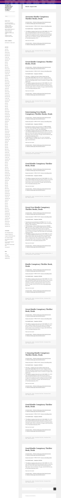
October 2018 (7, 177)
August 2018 (7, 180)
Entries (7, 255)
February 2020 (7, 150)
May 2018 (6, 185)
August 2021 (7, 121)
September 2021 (7, 119)
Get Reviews (53, 0)
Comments (7, 256)
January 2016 (7, 223)
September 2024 (7, 75)
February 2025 (7, 68)
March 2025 (7, 67)
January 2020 (7, 152)
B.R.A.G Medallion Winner (9, 232)
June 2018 (6, 183)
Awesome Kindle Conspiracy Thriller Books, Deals (37, 18)
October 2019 (7, 157)
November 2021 (7, 116)
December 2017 (7, 193)
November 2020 (7, 136)
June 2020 (6, 144)
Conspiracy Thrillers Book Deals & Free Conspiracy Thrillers (9, 7)
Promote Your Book (29, 26)
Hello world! (13, 42)
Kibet (33, 50)
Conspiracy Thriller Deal (9, 234)
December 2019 (7, 154)
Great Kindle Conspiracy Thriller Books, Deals (39, 63)
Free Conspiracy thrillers (29, 153)
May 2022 (6, 106)
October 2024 (7, 73)
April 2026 (6, 49)
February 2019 (7, 170)
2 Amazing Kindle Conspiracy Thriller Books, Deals (37, 354)
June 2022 (6, 104)
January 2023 (7, 93)
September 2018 (7, 178)
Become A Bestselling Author (46, 26)
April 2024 (6, 78)
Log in (6, 253)
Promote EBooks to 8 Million (10, 0)
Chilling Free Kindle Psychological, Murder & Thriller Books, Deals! (9, 26)
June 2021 (6, 124)
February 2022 (7, 111)
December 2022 (7, 95)
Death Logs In (28, 137)
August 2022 (7, 101)
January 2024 (7, 83)
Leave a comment (31, 51)
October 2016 (7, 216)
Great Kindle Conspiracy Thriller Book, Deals (39, 310)
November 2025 (7, 55)
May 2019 (6, 165)
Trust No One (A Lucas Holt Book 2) (32, 222)
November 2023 (7, 85)
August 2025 (7, 60)
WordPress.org (7, 258)
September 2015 (7, 226)
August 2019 (7, 160)
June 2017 (6, 203)
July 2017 (6, 201)
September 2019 (7, 159)
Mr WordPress (7, 42)
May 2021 (6, 126)
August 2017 (7, 200)
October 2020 (7, 137)
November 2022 (7, 96)
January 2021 (7, 132)
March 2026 (7, 50)
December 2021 (7, 114)
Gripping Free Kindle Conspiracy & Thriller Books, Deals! (9, 32)
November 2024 (7, 72)
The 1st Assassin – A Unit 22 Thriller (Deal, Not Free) (36, 226)
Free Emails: (7, 3)
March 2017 (7, 208)
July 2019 (6, 162)
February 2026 (7, 52)
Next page (54, 489)
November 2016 (7, 214)
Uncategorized (7, 247)
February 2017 (7, 209)
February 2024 (7, 81)
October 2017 (7, 196)
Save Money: (7, 2)
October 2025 (7, 57)
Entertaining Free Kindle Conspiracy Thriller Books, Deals (38, 113)
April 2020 (6, 147)
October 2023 (7, 86)
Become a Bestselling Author (33, 0)
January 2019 (7, 172)
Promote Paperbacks (21, 0)
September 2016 (7, 218)
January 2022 (7, 113)
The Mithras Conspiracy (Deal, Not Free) (33, 31)
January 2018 (7, 191)
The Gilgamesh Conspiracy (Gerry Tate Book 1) (34, 126)
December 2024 (7, 70)
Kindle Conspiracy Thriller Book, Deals (38, 265)
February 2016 (7, 221)
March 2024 (7, 80)
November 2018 (7, 175)
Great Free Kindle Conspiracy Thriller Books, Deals (37, 208)
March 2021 (7, 129)
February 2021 (7, 131)
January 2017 (7, 211)
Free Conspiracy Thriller (9, 237)
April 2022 (6, 108)
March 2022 (7, 109)
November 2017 (7, 195)
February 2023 (7, 91)
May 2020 (6, 145)
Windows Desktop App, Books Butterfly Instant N (36, 23)
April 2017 (6, 206)
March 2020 (7, 149)
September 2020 (7, 139)
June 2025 (6, 63)
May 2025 (6, 65)
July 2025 (6, 62)
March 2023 (7, 90)
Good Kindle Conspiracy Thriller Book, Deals (38, 164)
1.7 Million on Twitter (44, 0)
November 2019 (7, 155)
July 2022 (6, 103)
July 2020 (6, 142)
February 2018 (7, 190)
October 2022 (7, 98)
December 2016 (7, 213)
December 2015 (7, 224)
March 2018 (7, 188)
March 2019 (7, 168)
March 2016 (7, 219)
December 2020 (7, 134)
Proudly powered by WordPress (30, 495)
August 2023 (7, 88)
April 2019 (6, 167)
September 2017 (7, 198)
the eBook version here (31, 37)
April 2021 (6, 127)
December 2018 (7, 173)
